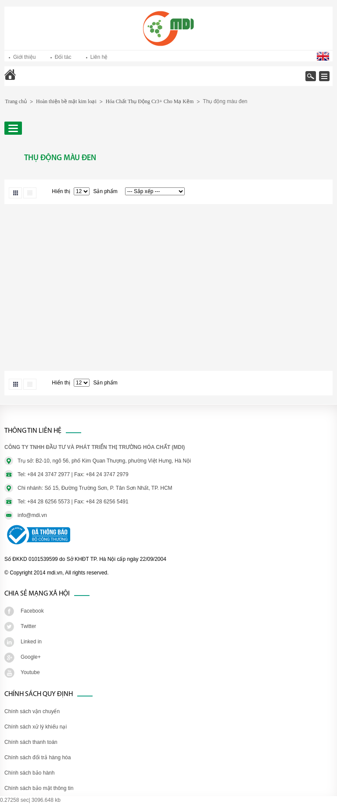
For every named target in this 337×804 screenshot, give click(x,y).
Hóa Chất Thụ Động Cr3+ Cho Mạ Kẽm (150, 101)
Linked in (31, 642)
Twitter (28, 626)
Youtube (30, 672)
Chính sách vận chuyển (32, 711)
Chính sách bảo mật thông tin (38, 788)
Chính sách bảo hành (29, 773)
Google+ (31, 657)
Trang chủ (33, 80)
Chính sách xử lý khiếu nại (35, 727)
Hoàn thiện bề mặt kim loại (66, 101)
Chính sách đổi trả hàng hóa (37, 757)
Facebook (32, 611)
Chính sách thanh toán (30, 742)
